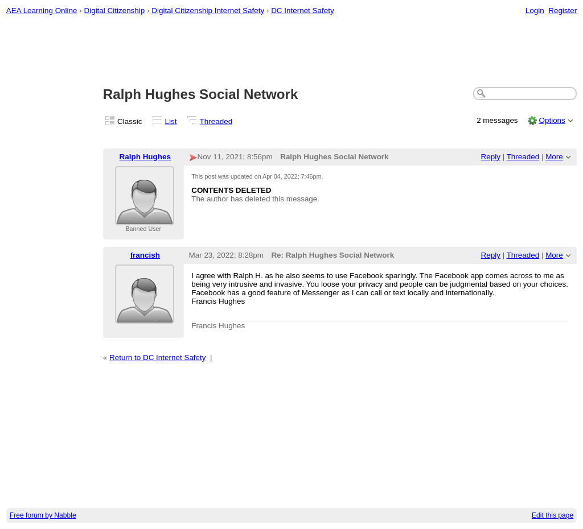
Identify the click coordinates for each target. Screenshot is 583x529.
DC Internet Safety (302, 10)
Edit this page (552, 515)
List (171, 121)
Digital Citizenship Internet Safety (207, 10)
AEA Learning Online (41, 10)
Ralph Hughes (145, 156)
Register (562, 10)
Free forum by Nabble (43, 515)
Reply (490, 156)
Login (534, 10)
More (554, 156)
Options (552, 120)
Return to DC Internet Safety (157, 357)
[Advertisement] (291, 51)
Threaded (216, 121)
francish (145, 255)
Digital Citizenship (114, 10)
